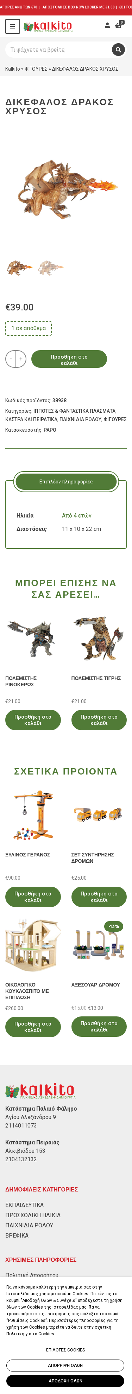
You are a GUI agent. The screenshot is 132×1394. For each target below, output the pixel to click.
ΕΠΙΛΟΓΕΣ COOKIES (65, 1350)
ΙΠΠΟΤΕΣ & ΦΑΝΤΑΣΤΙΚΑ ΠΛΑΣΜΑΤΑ (74, 411)
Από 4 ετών (77, 515)
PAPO (50, 430)
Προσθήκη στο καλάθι (69, 360)
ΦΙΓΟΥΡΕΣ (36, 69)
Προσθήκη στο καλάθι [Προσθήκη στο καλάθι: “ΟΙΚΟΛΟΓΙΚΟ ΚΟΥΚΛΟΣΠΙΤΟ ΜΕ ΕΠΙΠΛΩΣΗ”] (32, 1027)
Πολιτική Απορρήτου (31, 1275)
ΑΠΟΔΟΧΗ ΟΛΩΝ (65, 1381)
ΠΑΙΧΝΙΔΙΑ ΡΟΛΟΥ (80, 419)
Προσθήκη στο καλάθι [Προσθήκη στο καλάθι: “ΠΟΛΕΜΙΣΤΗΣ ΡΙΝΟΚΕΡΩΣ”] (32, 720)
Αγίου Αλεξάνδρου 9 (30, 1117)
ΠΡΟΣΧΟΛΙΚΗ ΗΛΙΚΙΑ (33, 1215)
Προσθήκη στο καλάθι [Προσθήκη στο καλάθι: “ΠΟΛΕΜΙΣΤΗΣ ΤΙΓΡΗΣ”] (99, 720)
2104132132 (21, 1159)
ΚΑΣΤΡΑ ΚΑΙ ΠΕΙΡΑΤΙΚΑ (31, 419)
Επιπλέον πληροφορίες (66, 481)
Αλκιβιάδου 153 (25, 1151)
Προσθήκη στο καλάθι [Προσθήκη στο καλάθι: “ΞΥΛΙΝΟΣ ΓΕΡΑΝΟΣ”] (32, 897)
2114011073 (21, 1125)
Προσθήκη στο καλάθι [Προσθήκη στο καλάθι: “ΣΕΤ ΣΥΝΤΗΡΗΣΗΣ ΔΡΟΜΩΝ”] (99, 897)
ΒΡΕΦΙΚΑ (17, 1235)
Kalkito (12, 69)
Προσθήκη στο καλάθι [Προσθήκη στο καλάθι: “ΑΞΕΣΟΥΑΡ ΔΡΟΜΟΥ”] (99, 1026)
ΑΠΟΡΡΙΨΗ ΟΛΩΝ (65, 1365)
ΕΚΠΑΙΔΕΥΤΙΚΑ (24, 1205)
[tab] (66, 482)
